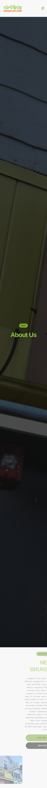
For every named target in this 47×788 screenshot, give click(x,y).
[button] (42, 8)
